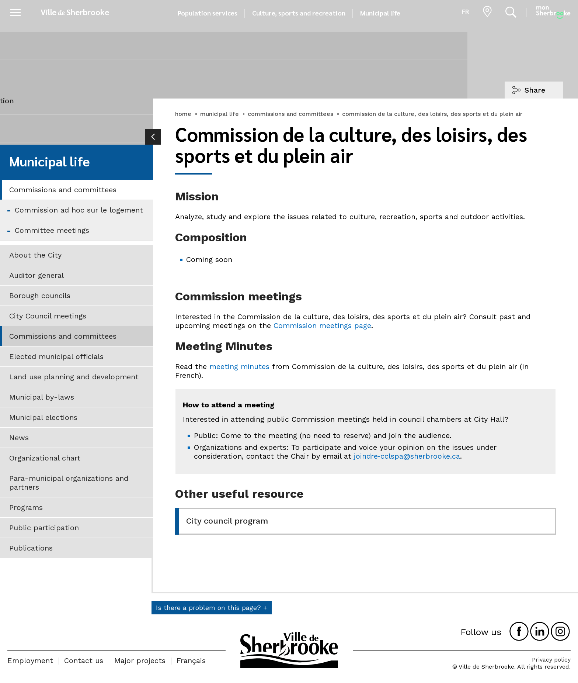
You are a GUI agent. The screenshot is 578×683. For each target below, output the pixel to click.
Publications (31, 548)
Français (191, 660)
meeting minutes (239, 366)
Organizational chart (44, 457)
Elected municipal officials (56, 356)
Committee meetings (52, 230)
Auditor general (36, 275)
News (19, 437)
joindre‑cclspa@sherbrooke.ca (407, 456)
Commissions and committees (62, 189)
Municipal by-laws (41, 397)
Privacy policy (551, 659)
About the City (35, 255)
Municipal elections (43, 417)
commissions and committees (290, 113)
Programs (26, 507)
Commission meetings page (322, 325)
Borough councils (39, 295)
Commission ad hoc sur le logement (79, 210)
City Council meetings (47, 315)
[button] (15, 11)
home (183, 113)
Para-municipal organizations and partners (68, 482)
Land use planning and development (74, 376)
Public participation (44, 527)
